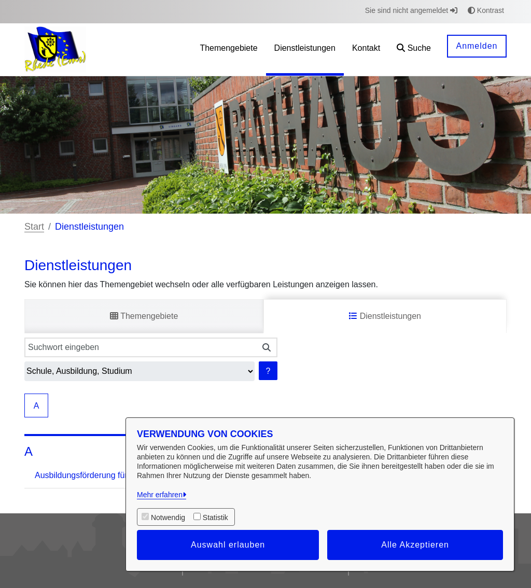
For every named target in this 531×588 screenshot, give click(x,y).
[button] (413, 49)
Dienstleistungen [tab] (385, 316)
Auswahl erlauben (228, 544)
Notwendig (168, 517)
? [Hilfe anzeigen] (268, 371)
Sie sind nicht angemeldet (411, 10)
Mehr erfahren (160, 495)
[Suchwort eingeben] (140, 347)
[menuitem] (228, 49)
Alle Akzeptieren (415, 544)
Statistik (215, 517)
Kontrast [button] (486, 10)
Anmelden (476, 45)
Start (34, 226)
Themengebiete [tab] (144, 316)
